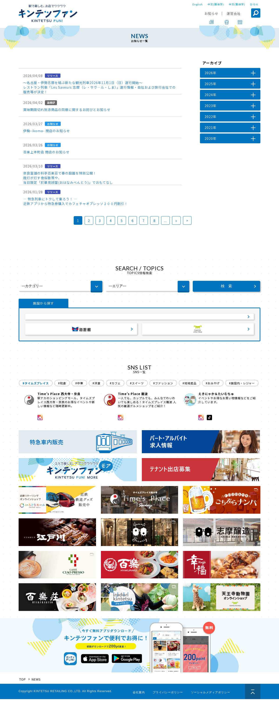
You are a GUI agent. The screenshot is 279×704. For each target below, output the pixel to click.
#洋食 (96, 388)
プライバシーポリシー (168, 697)
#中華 (79, 388)
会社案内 (139, 697)
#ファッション (163, 388)
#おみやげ (213, 388)
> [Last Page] (187, 220)
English (198, 4)
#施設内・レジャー (242, 388)
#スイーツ (137, 388)
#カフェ (115, 388)
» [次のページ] (176, 220)
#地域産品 (189, 388)
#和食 (62, 388)
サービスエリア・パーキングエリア (139, 319)
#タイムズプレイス (36, 388)
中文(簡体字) (216, 4)
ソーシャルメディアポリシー (210, 697)
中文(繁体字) (237, 4)
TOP (22, 684)
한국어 (254, 4)
